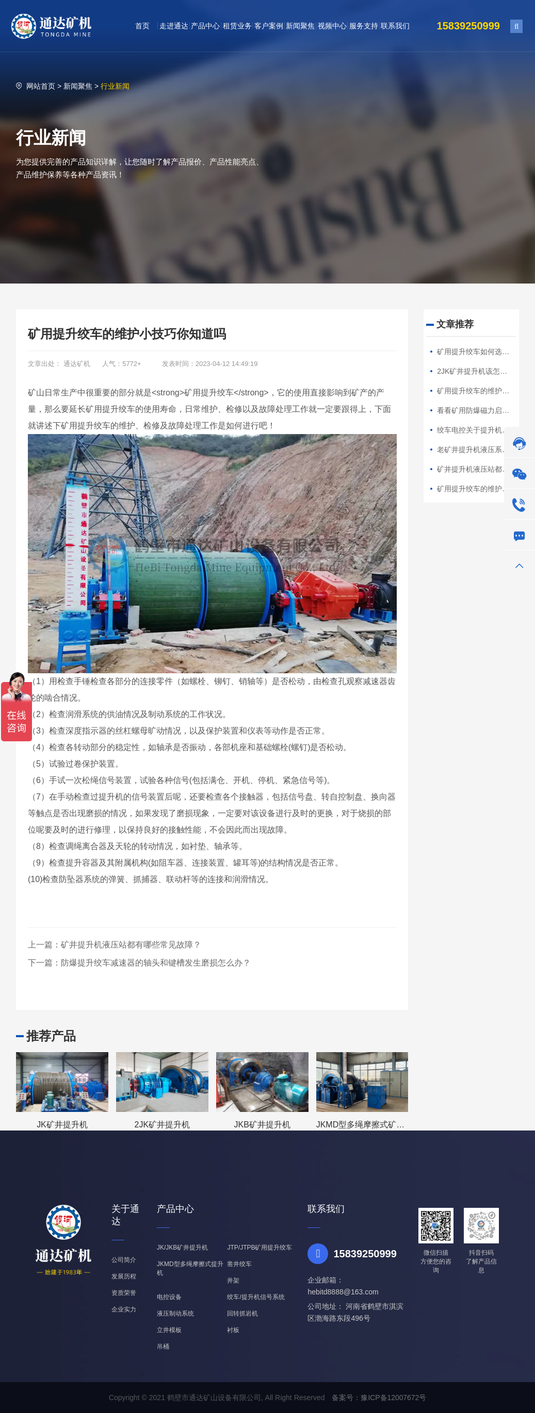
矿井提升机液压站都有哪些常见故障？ (131, 944)
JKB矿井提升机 (262, 1124)
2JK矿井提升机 (162, 1124)
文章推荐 (455, 324)
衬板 (233, 1330)
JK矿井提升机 (62, 1124)
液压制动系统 (175, 1313)
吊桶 (163, 1346)
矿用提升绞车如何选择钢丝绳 (484, 351)
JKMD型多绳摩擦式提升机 (190, 1268)
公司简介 (123, 1260)
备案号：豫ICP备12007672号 (379, 1397)
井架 (233, 1280)
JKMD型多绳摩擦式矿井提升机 (373, 1124)
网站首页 (40, 86)
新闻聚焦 (77, 86)
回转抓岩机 (242, 1313)
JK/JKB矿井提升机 (182, 1247)
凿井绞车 (239, 1264)
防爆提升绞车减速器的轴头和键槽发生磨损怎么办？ (156, 962)
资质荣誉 (123, 1292)
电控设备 (169, 1297)
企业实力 (123, 1309)
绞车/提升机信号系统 (255, 1297)
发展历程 (123, 1276)
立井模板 (169, 1330)
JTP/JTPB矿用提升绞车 (259, 1247)
